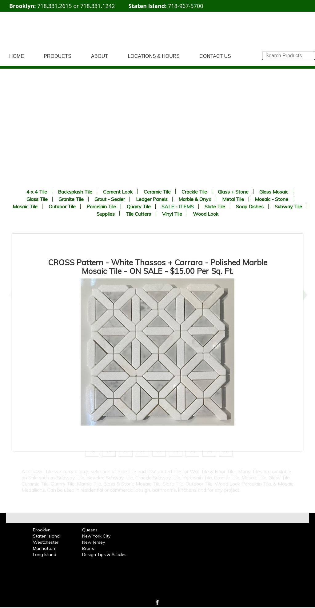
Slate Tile (215, 206)
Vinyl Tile (172, 213)
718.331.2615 (54, 6)
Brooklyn (41, 530)
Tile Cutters (138, 213)
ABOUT (99, 56)
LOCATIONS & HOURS (154, 56)
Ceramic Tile (157, 191)
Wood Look (205, 213)
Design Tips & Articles (104, 554)
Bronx (88, 548)
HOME (16, 56)
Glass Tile (37, 199)
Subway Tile (288, 206)
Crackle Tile (194, 191)
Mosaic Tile (25, 206)
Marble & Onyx (194, 199)
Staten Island (46, 536)
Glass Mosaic (273, 191)
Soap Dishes (250, 206)
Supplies (106, 213)
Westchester (45, 542)
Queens (90, 530)
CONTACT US (215, 56)
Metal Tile (233, 199)
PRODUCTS (57, 56)
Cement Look (118, 191)
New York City (96, 536)
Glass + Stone (233, 191)
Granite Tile (71, 199)
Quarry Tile (139, 206)
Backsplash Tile (75, 191)
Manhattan (44, 548)
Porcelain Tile (101, 206)
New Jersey (93, 542)
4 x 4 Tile (36, 191)
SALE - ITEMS (177, 206)
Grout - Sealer (109, 199)
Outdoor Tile (62, 206)
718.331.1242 (97, 6)
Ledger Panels (152, 199)
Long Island (44, 554)
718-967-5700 (185, 6)
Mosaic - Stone (271, 199)
